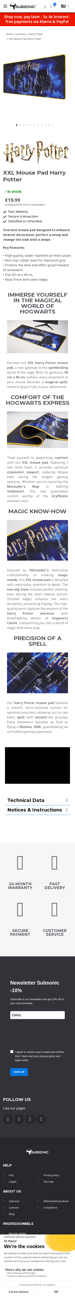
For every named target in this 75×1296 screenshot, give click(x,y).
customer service (55, 932)
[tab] (37, 800)
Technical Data (25, 800)
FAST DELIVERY (54, 886)
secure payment (20, 932)
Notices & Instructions (34, 810)
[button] (16, 125)
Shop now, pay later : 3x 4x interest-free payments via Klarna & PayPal (37, 19)
